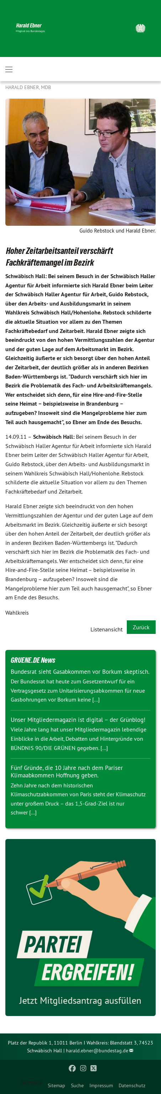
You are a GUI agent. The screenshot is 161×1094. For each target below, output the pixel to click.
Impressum (101, 1085)
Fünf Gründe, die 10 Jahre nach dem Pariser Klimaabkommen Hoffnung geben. (67, 771)
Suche (77, 1085)
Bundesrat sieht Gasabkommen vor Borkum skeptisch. (80, 672)
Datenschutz (132, 1085)
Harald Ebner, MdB (28, 87)
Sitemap (56, 1085)
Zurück (141, 627)
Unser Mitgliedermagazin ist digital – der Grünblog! (78, 720)
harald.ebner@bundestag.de (97, 1050)
